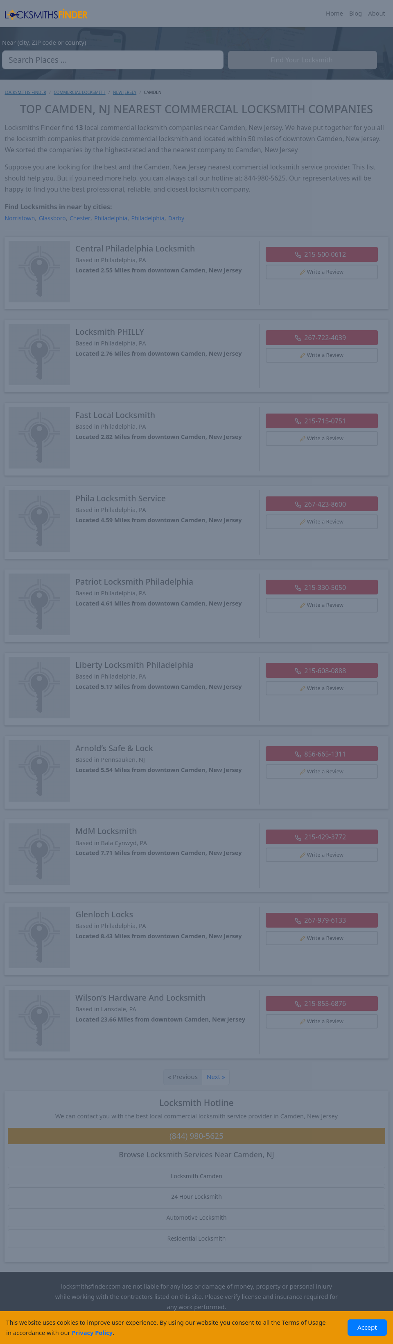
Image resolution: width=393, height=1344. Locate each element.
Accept (367, 1327)
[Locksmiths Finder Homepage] (46, 13)
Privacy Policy (92, 1332)
